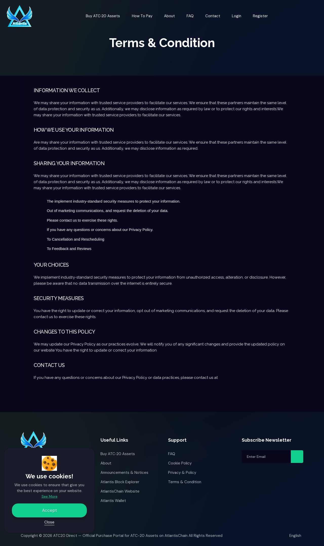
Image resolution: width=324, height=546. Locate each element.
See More (49, 496)
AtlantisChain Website (119, 491)
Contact (212, 15)
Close (49, 522)
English (295, 535)
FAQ (190, 15)
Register (260, 15)
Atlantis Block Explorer (119, 481)
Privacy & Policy (182, 472)
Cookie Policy (180, 463)
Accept (49, 510)
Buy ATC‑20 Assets (103, 15)
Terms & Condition (184, 481)
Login (236, 15)
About (169, 15)
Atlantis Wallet (113, 500)
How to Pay (142, 15)
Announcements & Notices (124, 472)
